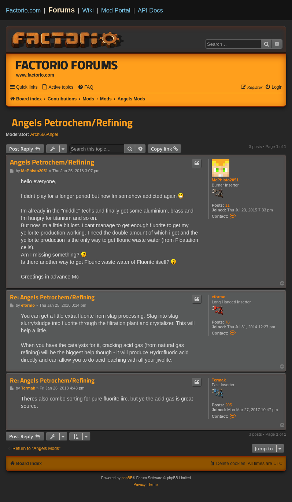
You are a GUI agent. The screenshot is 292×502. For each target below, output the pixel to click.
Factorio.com (23, 10)
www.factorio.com (35, 75)
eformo (218, 297)
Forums (61, 10)
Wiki (88, 10)
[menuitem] (57, 87)
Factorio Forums (66, 65)
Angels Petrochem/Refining (72, 122)
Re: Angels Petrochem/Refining (52, 297)
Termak (219, 380)
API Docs (150, 10)
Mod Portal (115, 10)
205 (228, 405)
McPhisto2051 (225, 180)
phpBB (127, 478)
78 (227, 322)
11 (227, 205)
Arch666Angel (44, 134)
